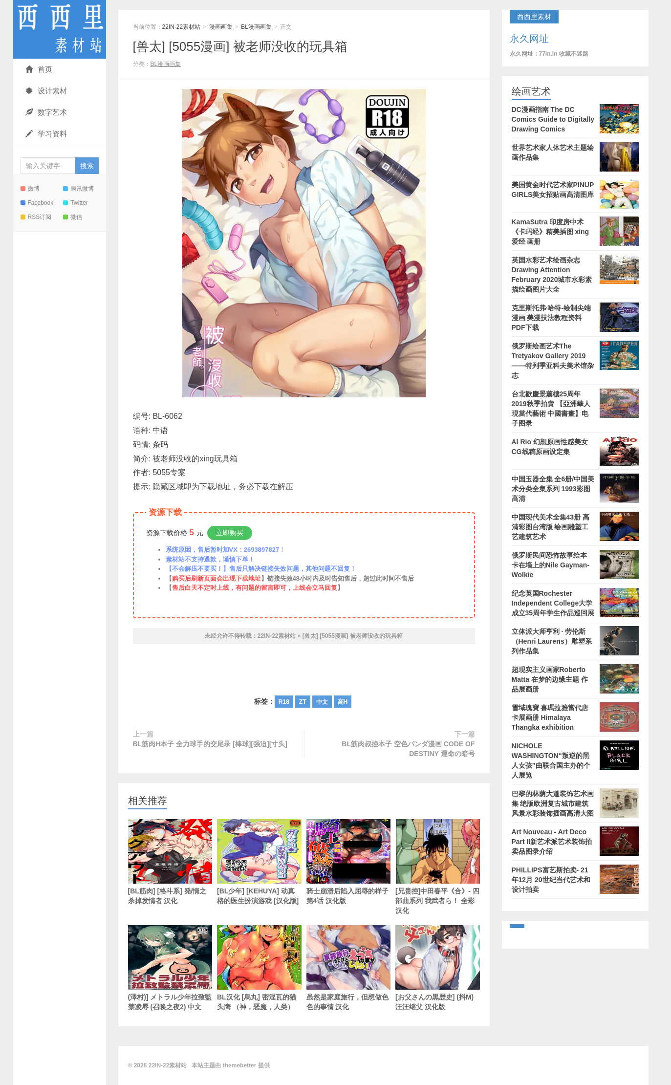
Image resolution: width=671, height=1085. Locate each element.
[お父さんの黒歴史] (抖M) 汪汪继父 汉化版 (437, 968)
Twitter (75, 202)
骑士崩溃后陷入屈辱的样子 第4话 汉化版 (348, 862)
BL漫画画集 (256, 26)
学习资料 (46, 134)
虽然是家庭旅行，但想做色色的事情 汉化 (348, 968)
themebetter (240, 1065)
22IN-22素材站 (59, 29)
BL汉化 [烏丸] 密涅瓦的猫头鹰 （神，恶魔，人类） (259, 968)
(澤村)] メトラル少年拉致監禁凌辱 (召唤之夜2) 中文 (170, 968)
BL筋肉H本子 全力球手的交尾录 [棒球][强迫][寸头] (210, 744)
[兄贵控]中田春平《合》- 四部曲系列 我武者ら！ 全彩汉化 (437, 866)
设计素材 (46, 91)
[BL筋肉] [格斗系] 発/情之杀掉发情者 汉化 (170, 862)
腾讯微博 (78, 188)
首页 (38, 69)
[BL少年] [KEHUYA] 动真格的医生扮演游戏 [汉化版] (259, 862)
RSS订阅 (36, 217)
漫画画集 (221, 26)
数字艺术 (46, 112)
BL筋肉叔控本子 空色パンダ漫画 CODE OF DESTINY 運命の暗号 (408, 749)
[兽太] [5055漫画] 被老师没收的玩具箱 (240, 46)
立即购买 (229, 533)
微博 (30, 188)
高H (343, 701)
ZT (302, 701)
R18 (284, 701)
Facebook (37, 202)
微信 (72, 217)
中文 (322, 701)
